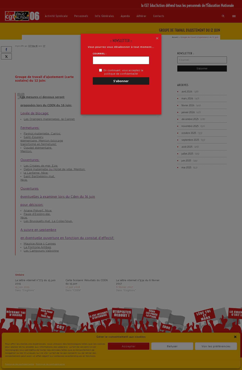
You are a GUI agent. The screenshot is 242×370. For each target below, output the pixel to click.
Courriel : (100, 53)
